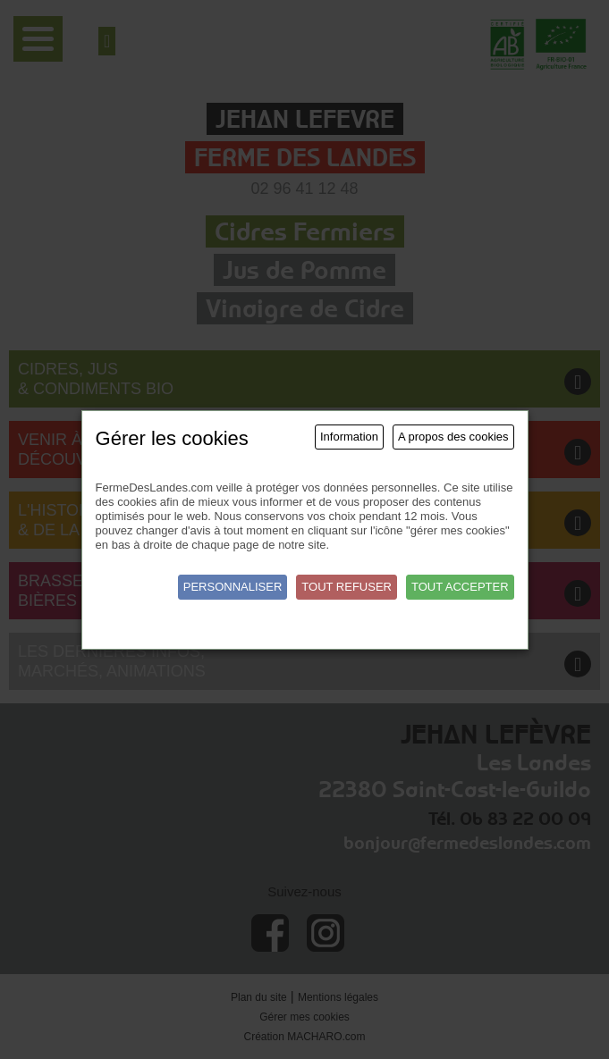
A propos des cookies (453, 436)
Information (349, 436)
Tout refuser (346, 586)
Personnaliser (233, 586)
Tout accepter (460, 586)
